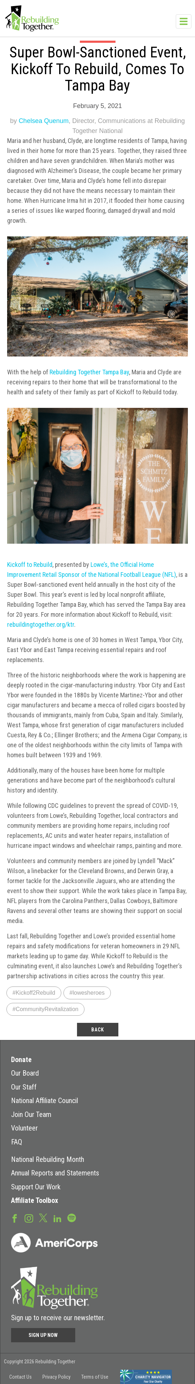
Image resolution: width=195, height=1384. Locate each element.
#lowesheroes (87, 993)
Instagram (29, 1218)
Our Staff (24, 1087)
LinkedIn (57, 1218)
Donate (21, 1059)
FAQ (16, 1142)
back (97, 1029)
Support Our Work (36, 1187)
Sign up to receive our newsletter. (58, 1317)
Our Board (25, 1073)
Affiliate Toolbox (34, 1200)
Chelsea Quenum (43, 120)
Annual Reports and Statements (55, 1173)
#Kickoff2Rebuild (33, 993)
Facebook (14, 1218)
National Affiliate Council (44, 1100)
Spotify (72, 1217)
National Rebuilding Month (47, 1159)
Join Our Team (31, 1114)
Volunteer (24, 1128)
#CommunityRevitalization (45, 1009)
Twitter (43, 1217)
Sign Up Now (43, 1335)
